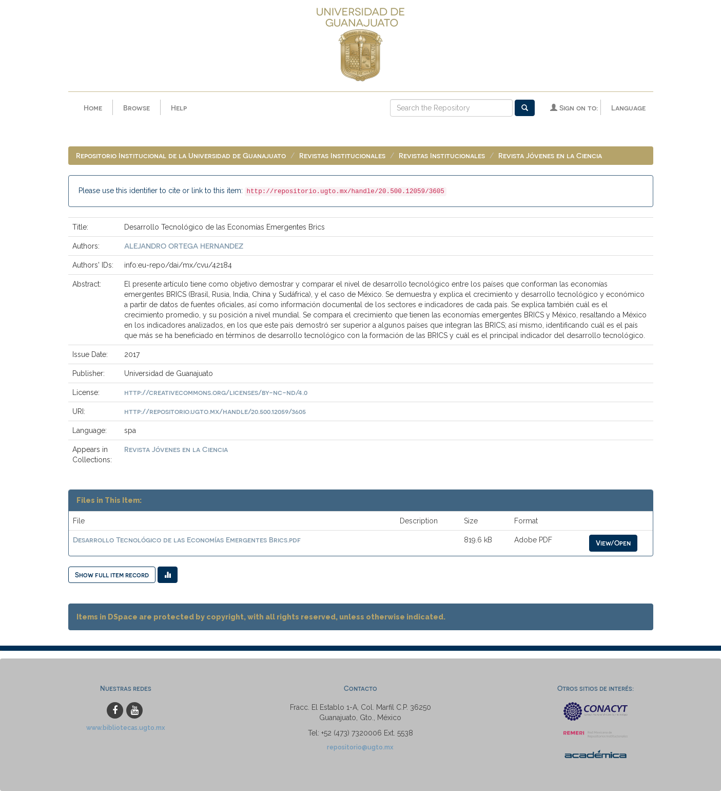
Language (628, 107)
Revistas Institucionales (342, 155)
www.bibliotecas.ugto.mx (125, 727)
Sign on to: (574, 107)
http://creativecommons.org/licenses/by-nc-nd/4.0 (215, 392)
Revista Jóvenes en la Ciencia (550, 155)
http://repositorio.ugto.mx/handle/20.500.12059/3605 (215, 411)
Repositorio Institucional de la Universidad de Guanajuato (181, 155)
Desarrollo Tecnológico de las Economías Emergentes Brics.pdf (187, 539)
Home (93, 107)
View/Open (613, 543)
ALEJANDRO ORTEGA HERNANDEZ (183, 245)
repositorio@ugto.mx (360, 747)
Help (179, 107)
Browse (136, 107)
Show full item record (112, 574)
